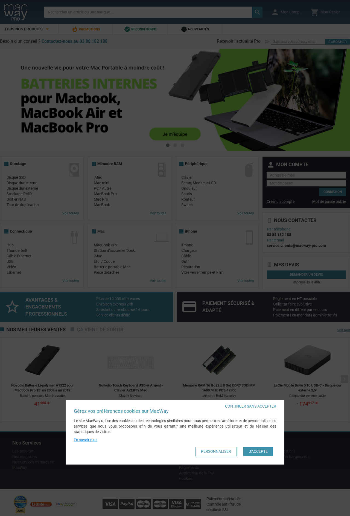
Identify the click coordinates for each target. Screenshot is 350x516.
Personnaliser (216, 451)
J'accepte (258, 451)
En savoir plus (85, 440)
